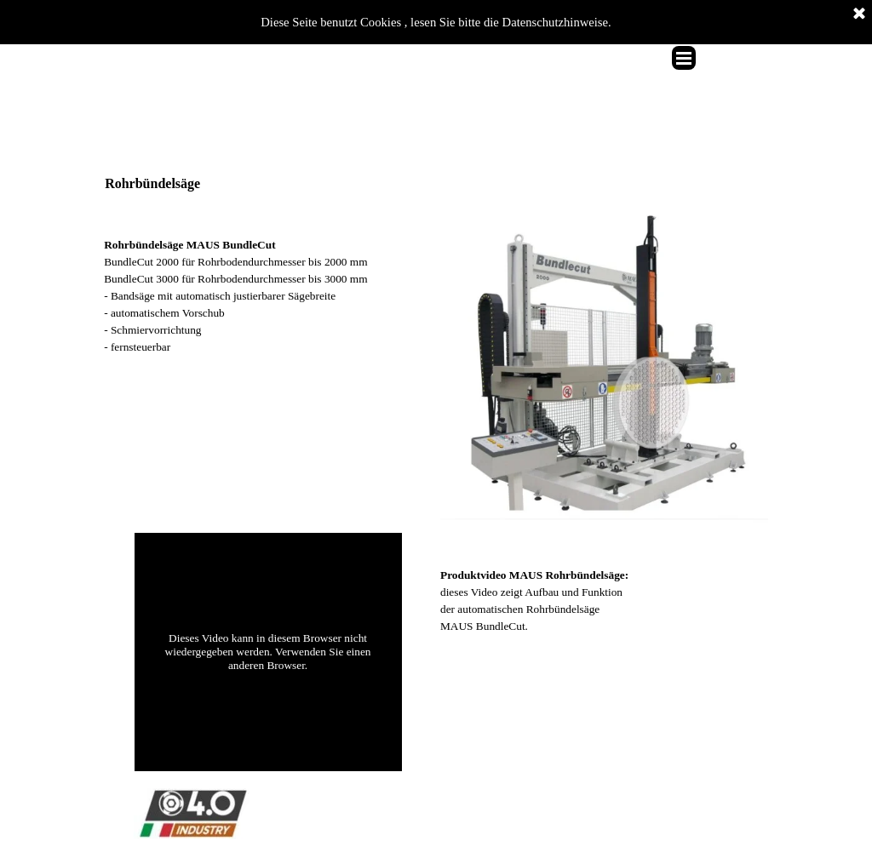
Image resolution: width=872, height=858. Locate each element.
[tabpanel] (268, 279)
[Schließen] (859, 14)
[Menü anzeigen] (684, 58)
